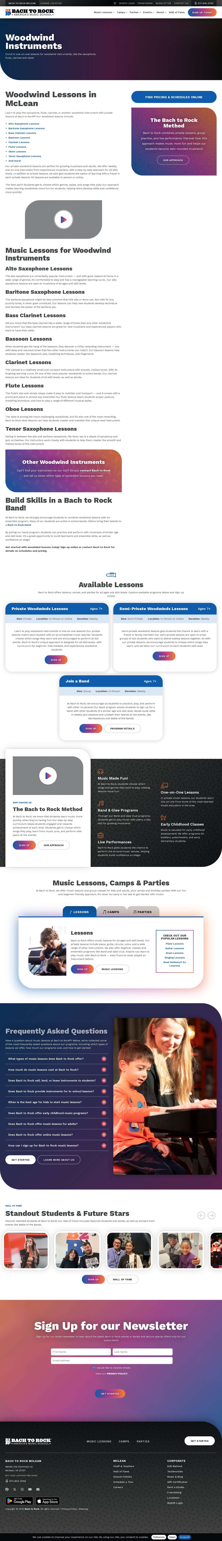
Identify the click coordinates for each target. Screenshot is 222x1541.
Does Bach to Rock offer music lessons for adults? (57, 1124)
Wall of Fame (177, 12)
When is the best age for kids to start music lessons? (57, 1102)
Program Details (122, 728)
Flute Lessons (17, 146)
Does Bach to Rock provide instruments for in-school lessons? (57, 1091)
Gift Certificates (177, 1481)
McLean (119, 1460)
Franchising (145, 3)
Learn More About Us (59, 1159)
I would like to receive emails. (112, 1368)
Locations (173, 1497)
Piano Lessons (175, 943)
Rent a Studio (175, 1487)
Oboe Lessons (17, 151)
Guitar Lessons (174, 948)
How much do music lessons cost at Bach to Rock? (57, 1069)
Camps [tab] (111, 912)
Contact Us (181, 3)
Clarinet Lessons (18, 142)
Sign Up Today (202, 12)
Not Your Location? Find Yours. (21, 1475)
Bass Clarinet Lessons (22, 133)
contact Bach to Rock (95, 470)
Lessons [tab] (79, 912)
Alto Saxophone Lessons (23, 123)
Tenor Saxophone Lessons (24, 156)
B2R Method (174, 1466)
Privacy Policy (69, 1509)
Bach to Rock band (19, 524)
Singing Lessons (175, 957)
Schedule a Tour (123, 1481)
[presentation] (111, 1382)
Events (147, 12)
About (160, 12)
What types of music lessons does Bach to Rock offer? (57, 1059)
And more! (14, 160)
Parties (134, 12)
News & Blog (175, 1476)
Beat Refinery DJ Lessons (175, 964)
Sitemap (83, 1509)
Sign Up (56, 659)
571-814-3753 (17, 1481)
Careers (118, 1487)
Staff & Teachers (123, 1466)
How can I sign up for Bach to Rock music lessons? (57, 1145)
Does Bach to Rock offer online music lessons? (57, 1134)
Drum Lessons (174, 952)
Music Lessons (103, 12)
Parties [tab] (142, 912)
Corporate (176, 1460)
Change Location (51, 3)
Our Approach (173, 160)
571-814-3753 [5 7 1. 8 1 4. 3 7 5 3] (203, 3)
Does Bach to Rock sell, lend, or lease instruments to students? (57, 1080)
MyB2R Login (126, 3)
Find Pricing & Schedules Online (174, 97)
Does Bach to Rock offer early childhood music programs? (57, 1113)
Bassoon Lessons (19, 137)
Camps (121, 12)
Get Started (20, 1159)
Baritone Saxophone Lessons (26, 128)
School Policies (122, 1476)
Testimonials (175, 1471)
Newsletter (163, 3)
